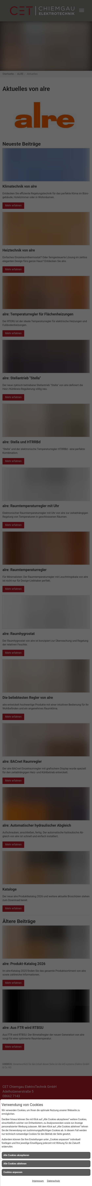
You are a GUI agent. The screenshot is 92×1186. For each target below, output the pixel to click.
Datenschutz (53, 1181)
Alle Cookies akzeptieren (16, 1155)
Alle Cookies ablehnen (14, 1163)
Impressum (38, 1181)
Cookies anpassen (12, 1172)
